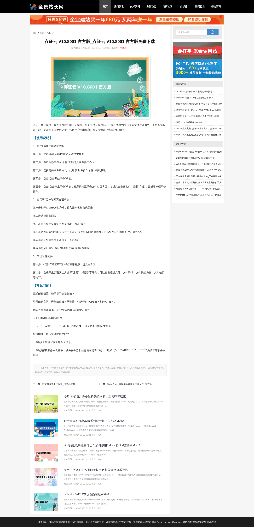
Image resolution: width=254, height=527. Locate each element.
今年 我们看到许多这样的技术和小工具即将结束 (95, 396)
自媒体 (183, 6)
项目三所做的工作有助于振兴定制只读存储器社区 (96, 470)
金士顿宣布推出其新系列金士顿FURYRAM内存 (94, 421)
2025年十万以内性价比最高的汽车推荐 (194, 91)
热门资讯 (119, 6)
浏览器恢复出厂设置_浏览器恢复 (58, 384)
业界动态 (151, 6)
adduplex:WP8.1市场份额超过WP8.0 (86, 494)
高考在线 (211, 522)
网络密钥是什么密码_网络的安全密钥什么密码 (197, 116)
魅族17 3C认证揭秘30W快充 (189, 122)
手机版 (123, 48)
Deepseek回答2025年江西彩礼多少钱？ (194, 97)
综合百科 (216, 6)
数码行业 (200, 6)
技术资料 (135, 6)
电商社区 (167, 6)
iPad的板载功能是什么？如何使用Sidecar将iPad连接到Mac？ (102, 445)
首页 (105, 6)
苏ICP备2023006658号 (194, 522)
